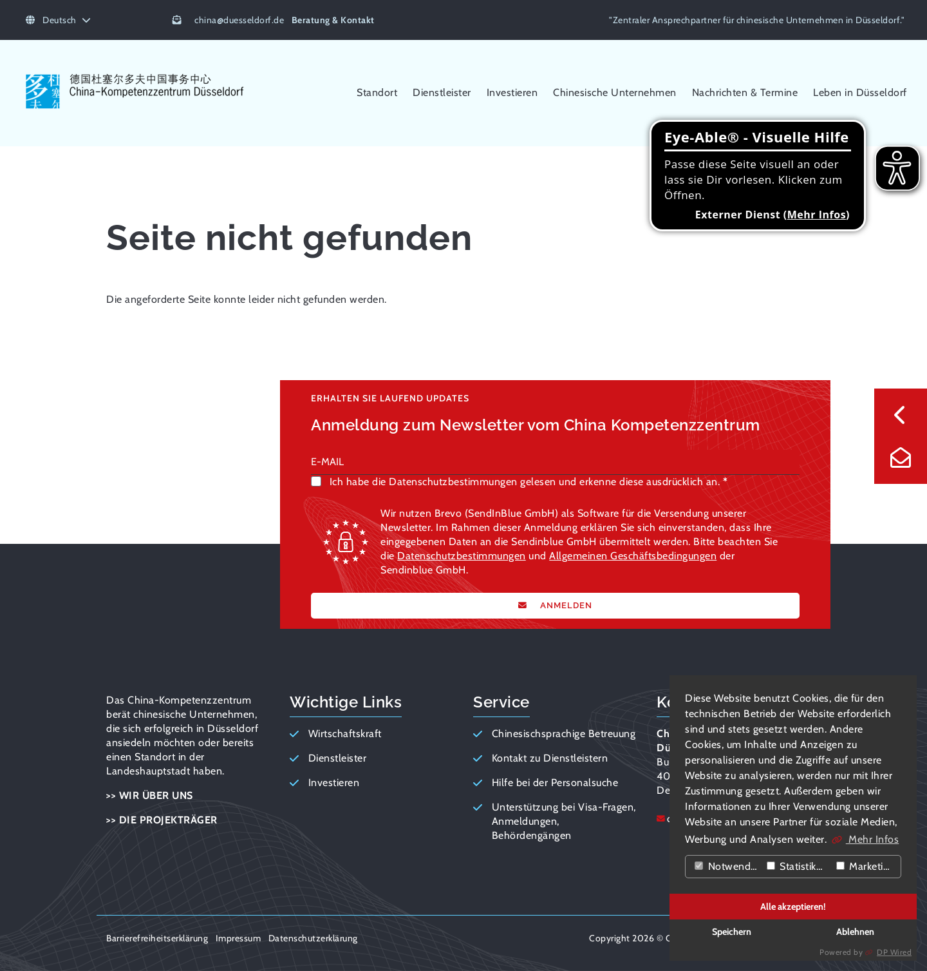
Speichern (731, 931)
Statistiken (797, 866)
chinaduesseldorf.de (239, 20)
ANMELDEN (565, 605)
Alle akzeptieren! (793, 906)
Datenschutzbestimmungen (461, 556)
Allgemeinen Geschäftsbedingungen (632, 556)
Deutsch (58, 20)
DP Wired (894, 952)
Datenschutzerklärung (313, 938)
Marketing (865, 866)
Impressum (238, 938)
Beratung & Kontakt (333, 20)
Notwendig (726, 866)
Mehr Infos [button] (872, 839)
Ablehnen (855, 931)
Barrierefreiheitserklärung (157, 938)
